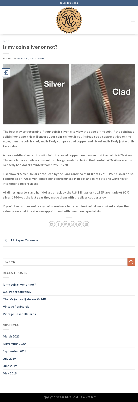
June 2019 (10, 366)
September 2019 (14, 351)
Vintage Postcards (16, 306)
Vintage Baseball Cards (19, 314)
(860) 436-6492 (69, 2)
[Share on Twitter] (65, 224)
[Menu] (133, 20)
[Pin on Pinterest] (79, 224)
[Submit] (131, 262)
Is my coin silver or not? (19, 284)
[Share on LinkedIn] (86, 224)
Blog (6, 41)
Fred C (42, 58)
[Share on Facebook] (59, 224)
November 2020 (14, 343)
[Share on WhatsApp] (52, 224)
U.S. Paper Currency (20, 240)
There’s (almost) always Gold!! (24, 299)
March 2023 (11, 336)
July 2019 (9, 358)
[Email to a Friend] (72, 224)
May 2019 (10, 373)
